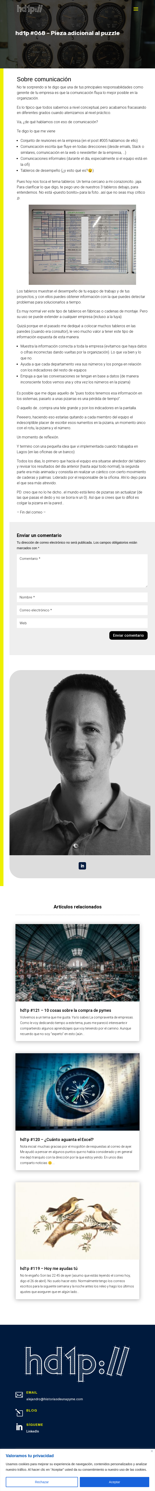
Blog (31, 1410)
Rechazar (42, 1482)
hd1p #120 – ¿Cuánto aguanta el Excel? (57, 1139)
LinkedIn (32, 1431)
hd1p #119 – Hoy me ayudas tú (49, 1268)
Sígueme (34, 1425)
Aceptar (114, 1482)
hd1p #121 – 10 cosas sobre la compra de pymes (65, 1010)
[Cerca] (152, 1451)
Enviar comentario (128, 635)
